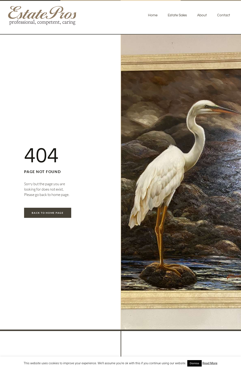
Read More (210, 363)
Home (152, 15)
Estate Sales (177, 15)
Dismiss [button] (194, 363)
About (202, 15)
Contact (223, 15)
